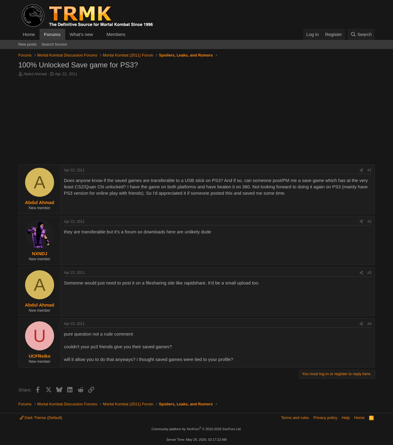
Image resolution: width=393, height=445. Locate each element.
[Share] (361, 170)
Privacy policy (325, 417)
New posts (27, 44)
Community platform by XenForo (197, 429)
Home (29, 34)
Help (346, 417)
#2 (369, 221)
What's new (81, 34)
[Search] (361, 34)
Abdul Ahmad (35, 74)
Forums (52, 34)
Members (115, 34)
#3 (369, 273)
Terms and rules (295, 417)
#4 (369, 324)
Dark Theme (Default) (41, 417)
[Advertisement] (196, 122)
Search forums (54, 44)
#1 (369, 170)
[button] (97, 34)
